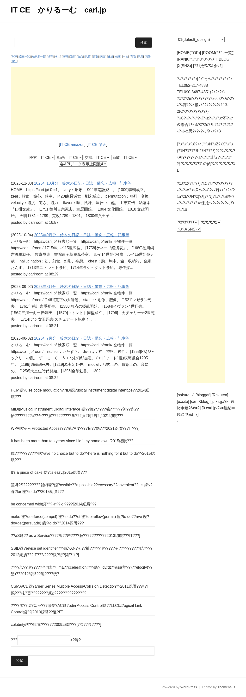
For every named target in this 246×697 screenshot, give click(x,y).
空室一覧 (24, 56)
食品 (80, 56)
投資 (50, 56)
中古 (125, 56)
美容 (102, 56)
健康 (118, 56)
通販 (72, 56)
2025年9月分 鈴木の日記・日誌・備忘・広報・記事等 (81, 235)
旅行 (14, 61)
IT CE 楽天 (97, 145)
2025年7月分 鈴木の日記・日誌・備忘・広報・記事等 (81, 338)
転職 (65, 56)
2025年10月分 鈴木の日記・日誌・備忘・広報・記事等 (82, 183)
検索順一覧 (38, 56)
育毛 (133, 56)
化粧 (110, 56)
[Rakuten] (220, 395)
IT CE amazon (72, 145)
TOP (14, 56)
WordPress (188, 687)
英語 (148, 56)
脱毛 (140, 56)
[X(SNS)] (184, 66)
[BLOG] (224, 59)
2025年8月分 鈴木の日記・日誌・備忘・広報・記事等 (81, 287)
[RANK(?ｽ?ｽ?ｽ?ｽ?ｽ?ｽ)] (196, 59)
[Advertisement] (83, 101)
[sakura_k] (186, 395)
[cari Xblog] (199, 401)
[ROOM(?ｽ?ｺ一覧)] (218, 53)
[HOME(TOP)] (189, 53)
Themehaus (226, 687)
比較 (88, 56)
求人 (57, 56)
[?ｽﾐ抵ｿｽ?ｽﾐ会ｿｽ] (208, 66)
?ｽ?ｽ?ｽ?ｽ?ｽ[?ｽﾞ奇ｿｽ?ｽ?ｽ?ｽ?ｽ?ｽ (204, 79)
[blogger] (203, 395)
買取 (95, 56)
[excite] (183, 401)
